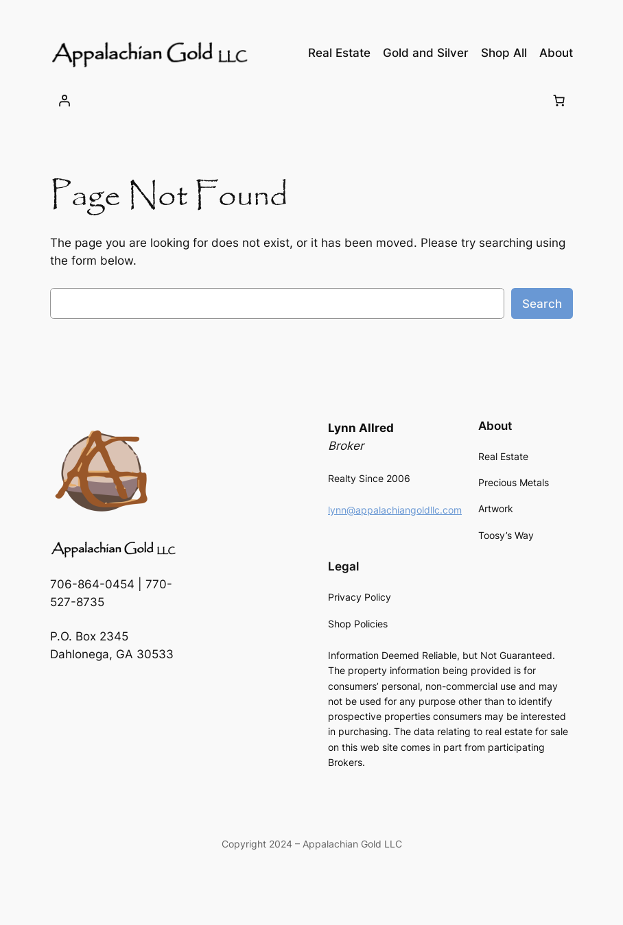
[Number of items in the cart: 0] (558, 100)
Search (542, 304)
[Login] (64, 100)
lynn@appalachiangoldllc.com (395, 510)
